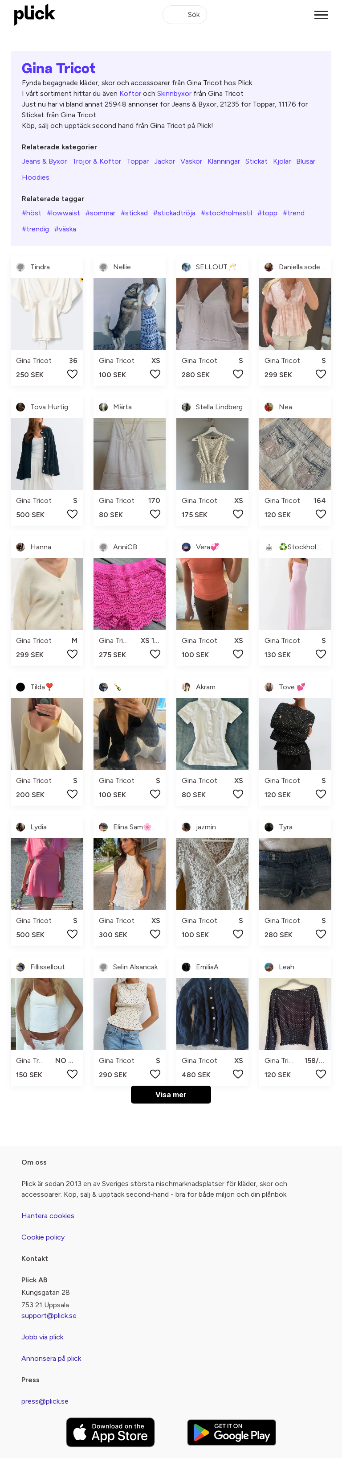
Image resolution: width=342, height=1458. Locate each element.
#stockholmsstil (226, 213)
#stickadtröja (174, 213)
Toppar (137, 161)
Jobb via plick (42, 1337)
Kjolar (282, 161)
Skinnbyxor (174, 93)
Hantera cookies (47, 1215)
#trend (294, 213)
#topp (267, 213)
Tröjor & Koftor (96, 161)
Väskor (191, 161)
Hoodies (35, 177)
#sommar (100, 213)
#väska (65, 229)
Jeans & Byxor (44, 161)
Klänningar (224, 161)
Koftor (130, 93)
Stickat (256, 161)
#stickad (134, 213)
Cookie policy (43, 1237)
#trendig (35, 229)
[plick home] (34, 15)
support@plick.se (49, 1315)
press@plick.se (45, 1401)
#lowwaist (63, 213)
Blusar (305, 161)
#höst (31, 213)
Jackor (164, 161)
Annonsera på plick (51, 1358)
